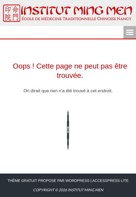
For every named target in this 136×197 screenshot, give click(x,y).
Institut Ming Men (85, 190)
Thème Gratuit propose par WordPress (48, 180)
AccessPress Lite (110, 180)
